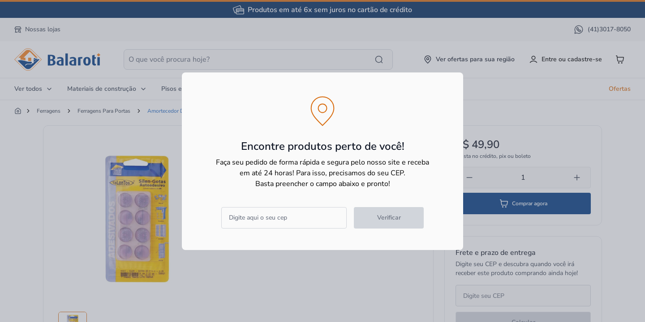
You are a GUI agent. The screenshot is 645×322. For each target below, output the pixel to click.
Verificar (389, 217)
